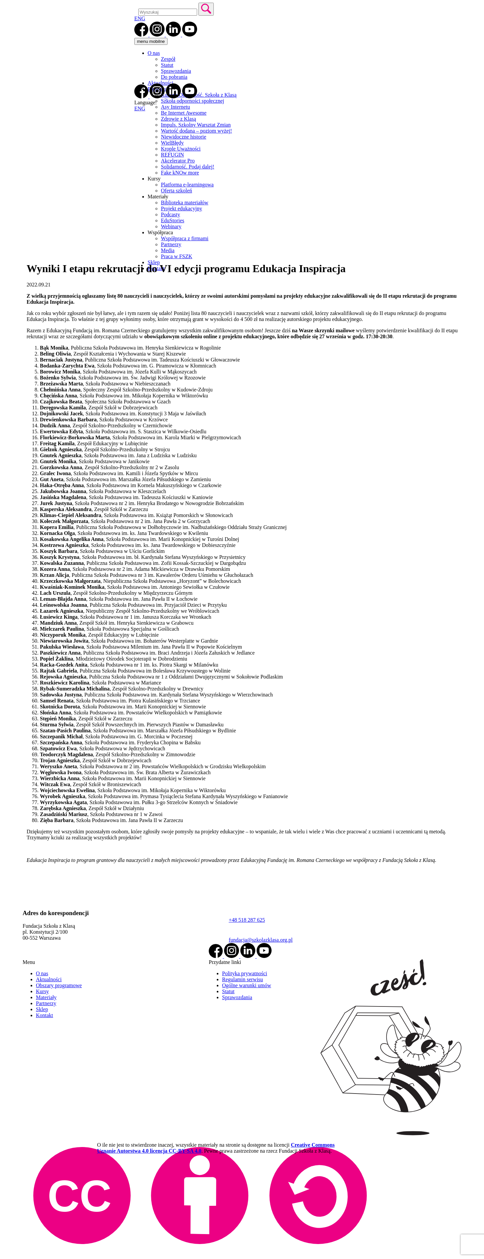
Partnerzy (46, 1003)
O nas (154, 53)
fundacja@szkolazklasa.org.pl (261, 940)
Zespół (168, 59)
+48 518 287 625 (247, 920)
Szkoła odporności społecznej (192, 101)
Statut (167, 65)
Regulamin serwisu (242, 979)
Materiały (46, 997)
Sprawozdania (176, 71)
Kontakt (44, 1015)
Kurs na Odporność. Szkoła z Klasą (199, 95)
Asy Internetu (175, 107)
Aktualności (160, 83)
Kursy (42, 991)
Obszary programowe (59, 985)
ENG (139, 18)
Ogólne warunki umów (246, 985)
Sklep (42, 1009)
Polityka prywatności (244, 973)
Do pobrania (174, 77)
